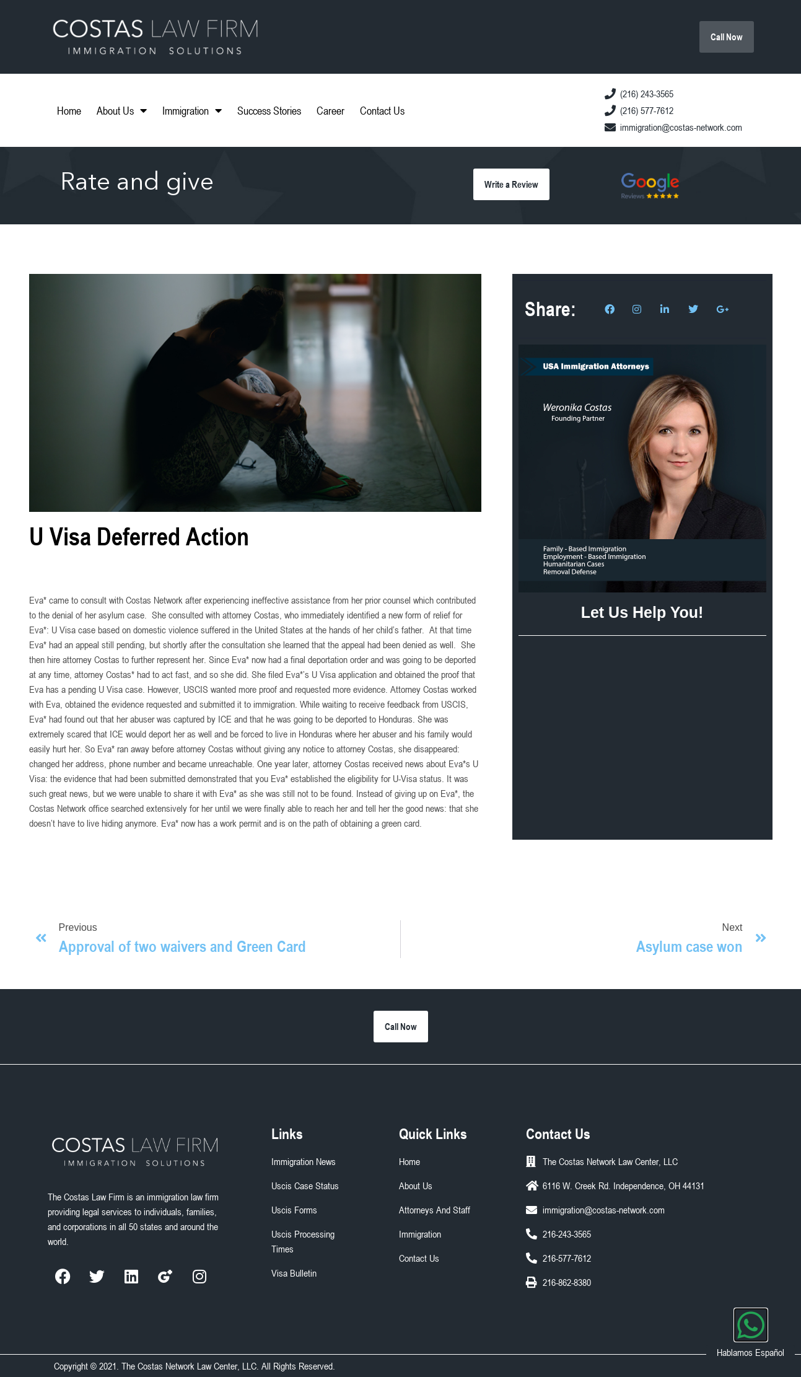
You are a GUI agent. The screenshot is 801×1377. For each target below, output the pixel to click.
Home (69, 110)
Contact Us (382, 110)
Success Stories (269, 110)
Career (330, 110)
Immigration (192, 110)
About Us (122, 110)
